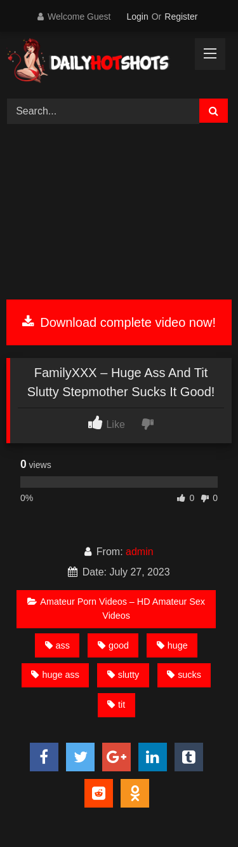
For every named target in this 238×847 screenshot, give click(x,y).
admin (140, 551)
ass (57, 645)
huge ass (55, 675)
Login (137, 16)
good (113, 645)
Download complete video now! (119, 322)
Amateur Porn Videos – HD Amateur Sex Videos (116, 608)
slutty (123, 675)
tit (116, 704)
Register (180, 16)
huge (172, 645)
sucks (184, 675)
